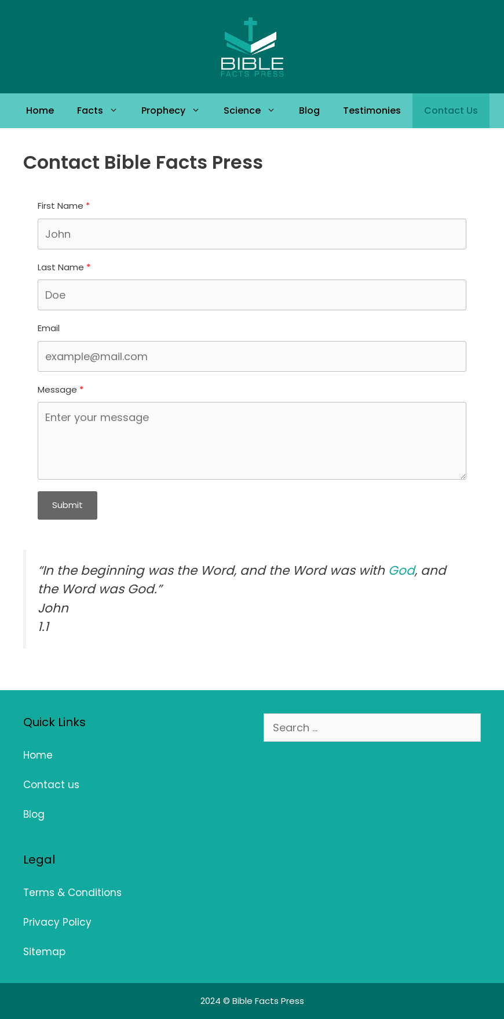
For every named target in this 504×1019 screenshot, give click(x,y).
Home (40, 110)
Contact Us (451, 110)
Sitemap (44, 952)
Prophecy (176, 110)
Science (255, 110)
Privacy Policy (57, 922)
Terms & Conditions (72, 893)
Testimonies (372, 110)
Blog (309, 110)
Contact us (51, 785)
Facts (103, 110)
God (401, 570)
